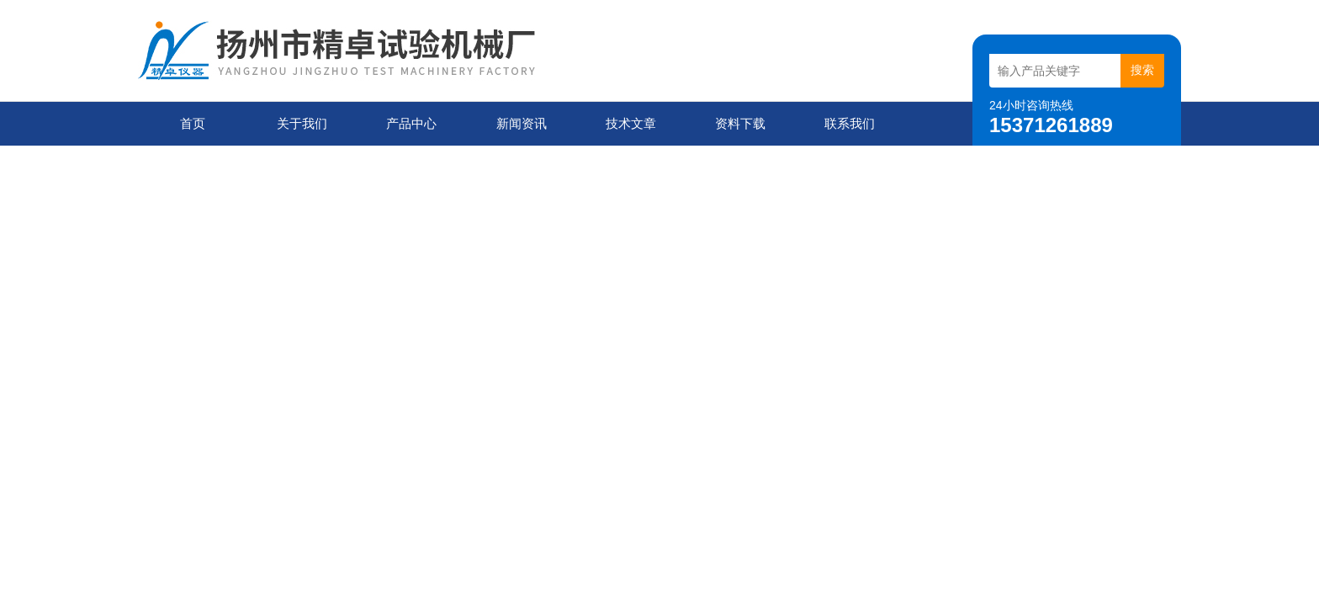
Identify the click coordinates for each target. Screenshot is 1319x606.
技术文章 (631, 123)
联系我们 (849, 123)
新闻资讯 (521, 123)
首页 (192, 123)
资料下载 (740, 123)
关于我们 (302, 123)
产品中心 (411, 123)
